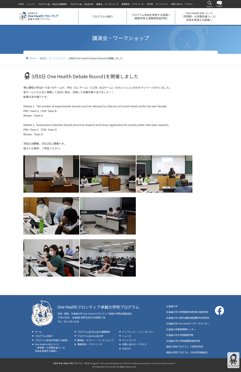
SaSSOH (126, 348)
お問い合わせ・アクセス (134, 344)
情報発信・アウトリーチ (89, 344)
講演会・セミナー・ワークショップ (95, 340)
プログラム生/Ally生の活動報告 (93, 331)
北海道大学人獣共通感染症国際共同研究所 (187, 317)
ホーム (38, 331)
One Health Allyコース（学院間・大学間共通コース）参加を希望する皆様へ (50, 347)
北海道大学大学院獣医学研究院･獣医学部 (187, 312)
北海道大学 (171, 306)
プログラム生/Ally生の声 (90, 336)
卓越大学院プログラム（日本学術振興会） (187, 352)
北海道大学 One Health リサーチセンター (187, 323)
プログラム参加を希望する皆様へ (52, 340)
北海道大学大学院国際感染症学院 (183, 340)
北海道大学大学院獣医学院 (179, 335)
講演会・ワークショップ (52, 58)
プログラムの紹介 (44, 336)
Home (32, 58)
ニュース (126, 336)
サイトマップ (129, 340)
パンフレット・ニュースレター (138, 331)
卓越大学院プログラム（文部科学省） (185, 346)
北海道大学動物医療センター (181, 329)
